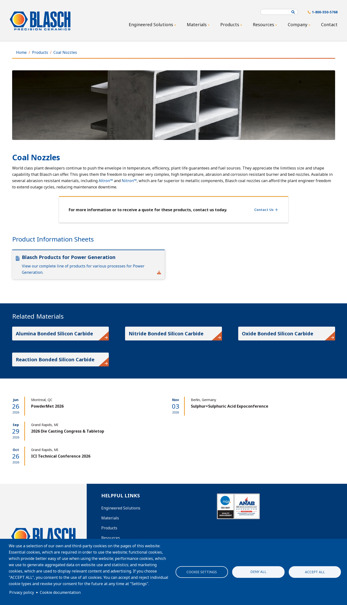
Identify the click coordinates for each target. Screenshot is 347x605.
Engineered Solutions (120, 508)
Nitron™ (129, 180)
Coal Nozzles (65, 52)
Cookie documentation (60, 592)
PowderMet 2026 (47, 406)
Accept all (315, 572)
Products (40, 52)
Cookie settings (201, 572)
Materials (110, 518)
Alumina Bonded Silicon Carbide (54, 333)
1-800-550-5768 (325, 12)
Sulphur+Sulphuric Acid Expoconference (229, 406)
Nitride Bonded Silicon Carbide (166, 333)
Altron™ (106, 180)
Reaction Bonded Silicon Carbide (55, 359)
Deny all (258, 571)
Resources (110, 537)
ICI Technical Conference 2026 (60, 456)
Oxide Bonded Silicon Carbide (277, 333)
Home (21, 52)
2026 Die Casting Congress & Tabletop (67, 431)
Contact (329, 24)
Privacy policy (21, 592)
